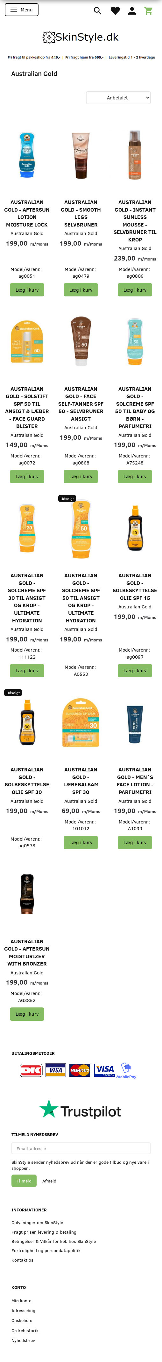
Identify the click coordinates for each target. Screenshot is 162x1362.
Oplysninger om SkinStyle (37, 1222)
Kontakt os (22, 1260)
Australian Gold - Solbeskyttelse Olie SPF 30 (27, 781)
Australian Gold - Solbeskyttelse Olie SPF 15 (135, 586)
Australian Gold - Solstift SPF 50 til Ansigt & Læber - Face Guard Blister (27, 407)
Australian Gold (27, 233)
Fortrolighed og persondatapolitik (46, 1250)
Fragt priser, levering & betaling (43, 1232)
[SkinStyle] (81, 36)
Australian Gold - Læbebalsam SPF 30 (81, 781)
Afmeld (49, 1181)
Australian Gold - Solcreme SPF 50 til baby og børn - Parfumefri (135, 407)
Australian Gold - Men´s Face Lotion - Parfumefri (135, 781)
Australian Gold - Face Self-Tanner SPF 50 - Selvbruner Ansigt (80, 403)
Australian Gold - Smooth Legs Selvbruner (81, 213)
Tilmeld (24, 1181)
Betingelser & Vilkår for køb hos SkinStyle (53, 1241)
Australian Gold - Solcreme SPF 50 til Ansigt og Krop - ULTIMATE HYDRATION (81, 598)
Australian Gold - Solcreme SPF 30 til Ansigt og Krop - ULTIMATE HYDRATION (27, 598)
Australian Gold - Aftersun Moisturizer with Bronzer (27, 952)
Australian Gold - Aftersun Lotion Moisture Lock (27, 213)
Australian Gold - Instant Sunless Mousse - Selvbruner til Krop (135, 220)
